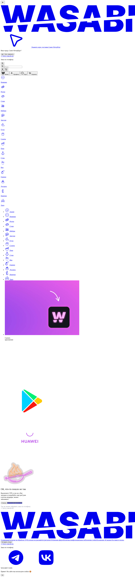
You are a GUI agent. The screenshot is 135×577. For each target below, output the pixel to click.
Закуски (10, 236)
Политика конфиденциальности (74, 540)
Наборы (10, 231)
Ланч (9, 279)
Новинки (10, 216)
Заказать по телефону (14, 503)
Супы (9, 255)
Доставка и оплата (117, 540)
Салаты (10, 245)
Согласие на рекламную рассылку (39, 540)
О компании (5, 540)
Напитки (10, 274)
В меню (4, 503)
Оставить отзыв (6, 542)
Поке (9, 250)
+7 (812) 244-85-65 (7, 56)
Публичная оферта (57, 540)
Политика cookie (90, 540)
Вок (8, 260)
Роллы (9, 221)
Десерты (10, 270)
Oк (2, 575)
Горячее (10, 265)
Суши (9, 226)
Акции (9, 212)
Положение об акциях (104, 540)
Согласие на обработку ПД (18, 540)
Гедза (9, 241)
